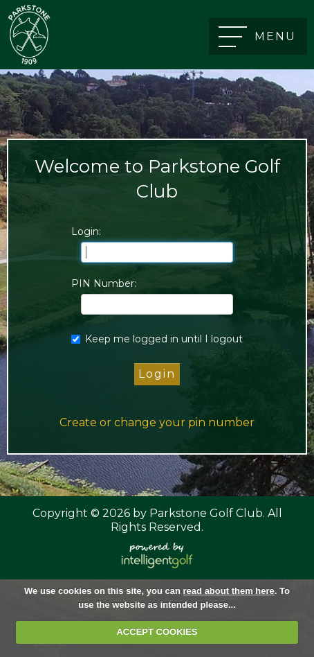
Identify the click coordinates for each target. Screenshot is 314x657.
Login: (86, 231)
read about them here (229, 591)
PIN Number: (103, 283)
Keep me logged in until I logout (157, 339)
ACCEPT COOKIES (156, 632)
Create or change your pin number (157, 422)
